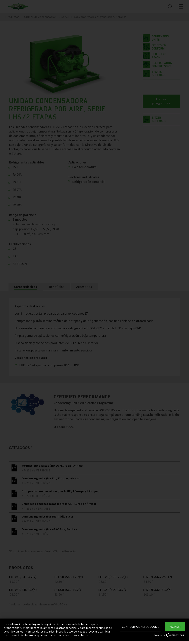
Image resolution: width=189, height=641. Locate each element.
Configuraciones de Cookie (140, 626)
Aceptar (175, 626)
